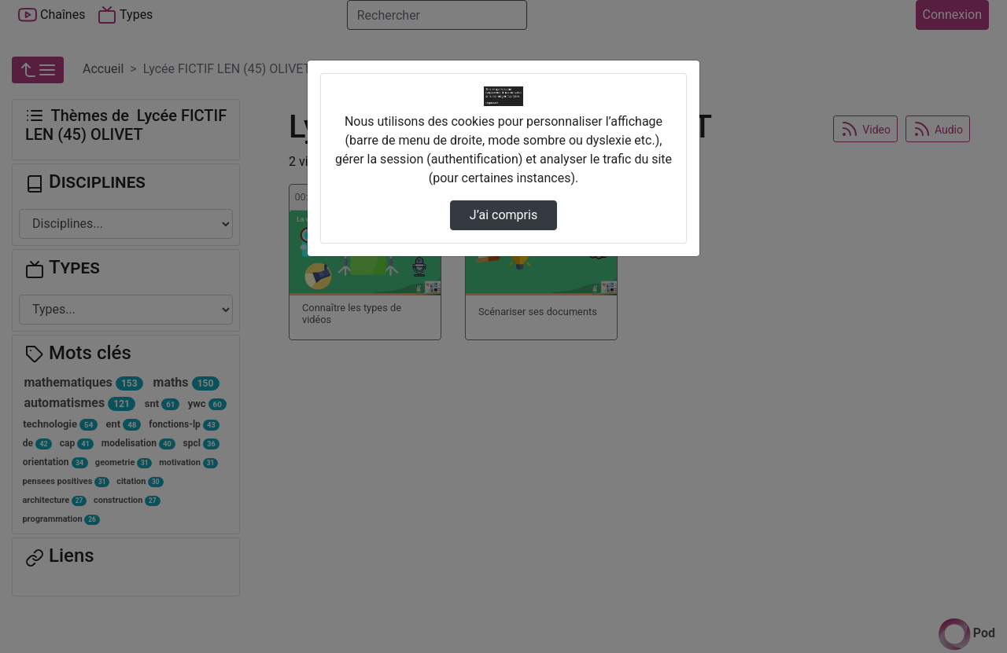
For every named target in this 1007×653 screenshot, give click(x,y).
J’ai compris (503, 214)
